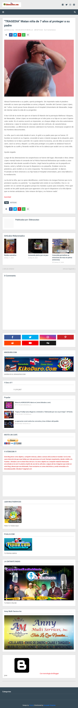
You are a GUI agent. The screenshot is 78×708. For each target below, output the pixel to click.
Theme (31, 705)
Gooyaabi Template (49, 705)
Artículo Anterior (9, 268)
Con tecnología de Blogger (31, 673)
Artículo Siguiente (68, 268)
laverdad (7, 197)
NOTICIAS (39, 30)
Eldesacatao (10, 30)
